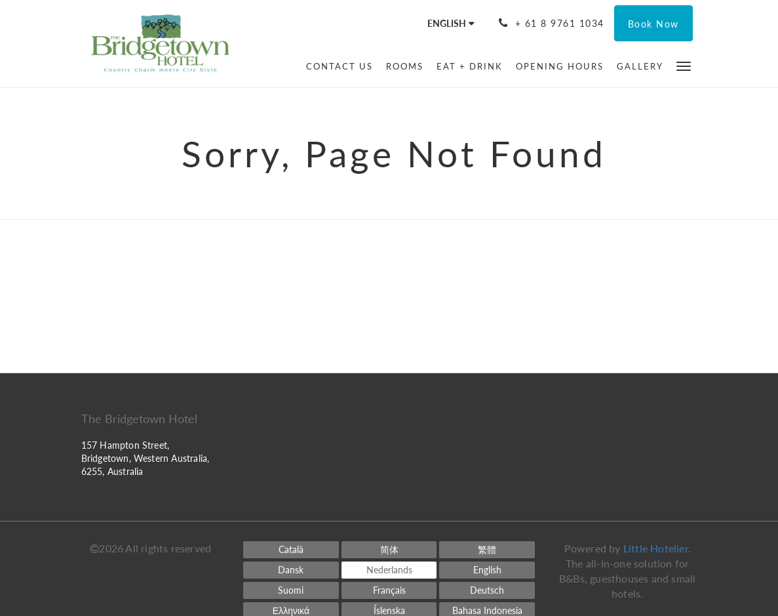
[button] (683, 65)
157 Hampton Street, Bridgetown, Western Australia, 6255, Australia (145, 458)
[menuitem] (339, 66)
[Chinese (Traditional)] (487, 549)
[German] (487, 590)
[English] (487, 570)
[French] (389, 590)
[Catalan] (291, 549)
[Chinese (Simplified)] (389, 549)
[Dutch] (389, 570)
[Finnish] (291, 590)
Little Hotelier (655, 548)
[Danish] (291, 570)
